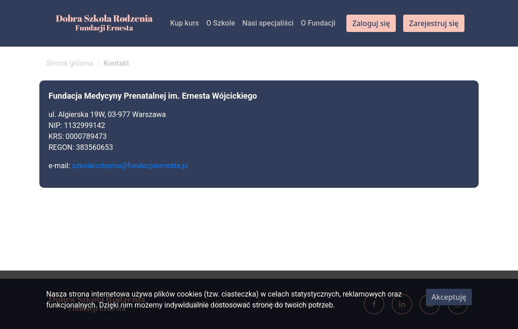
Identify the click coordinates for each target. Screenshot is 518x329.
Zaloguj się (371, 23)
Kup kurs (184, 23)
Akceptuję (449, 297)
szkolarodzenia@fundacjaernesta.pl (131, 165)
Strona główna (69, 63)
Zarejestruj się (434, 23)
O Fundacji (318, 23)
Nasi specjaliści (268, 23)
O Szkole (220, 23)
